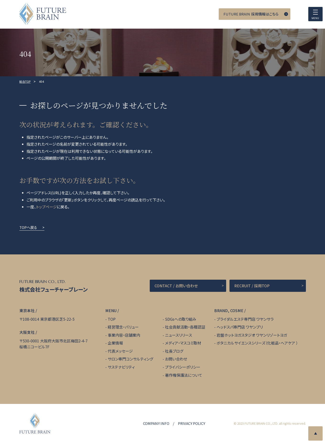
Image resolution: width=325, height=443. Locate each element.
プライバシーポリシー (182, 367)
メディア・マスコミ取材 (183, 343)
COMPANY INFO (156, 423)
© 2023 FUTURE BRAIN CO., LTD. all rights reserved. (270, 423)
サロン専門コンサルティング (130, 359)
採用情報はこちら (251, 14)
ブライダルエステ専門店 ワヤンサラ (245, 319)
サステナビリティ (121, 367)
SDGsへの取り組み (180, 319)
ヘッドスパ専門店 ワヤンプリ (240, 327)
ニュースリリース (178, 335)
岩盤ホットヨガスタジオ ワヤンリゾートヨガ (252, 335)
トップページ (46, 207)
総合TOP (25, 81)
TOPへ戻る (28, 227)
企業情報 (115, 343)
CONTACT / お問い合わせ (176, 285)
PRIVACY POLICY (191, 423)
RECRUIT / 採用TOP (252, 285)
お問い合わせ (176, 359)
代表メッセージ (120, 351)
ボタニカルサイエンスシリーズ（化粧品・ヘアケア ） (257, 343)
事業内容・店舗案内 (124, 335)
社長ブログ (174, 351)
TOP (112, 319)
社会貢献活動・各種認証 (185, 327)
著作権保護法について (183, 375)
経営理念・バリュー (123, 327)
